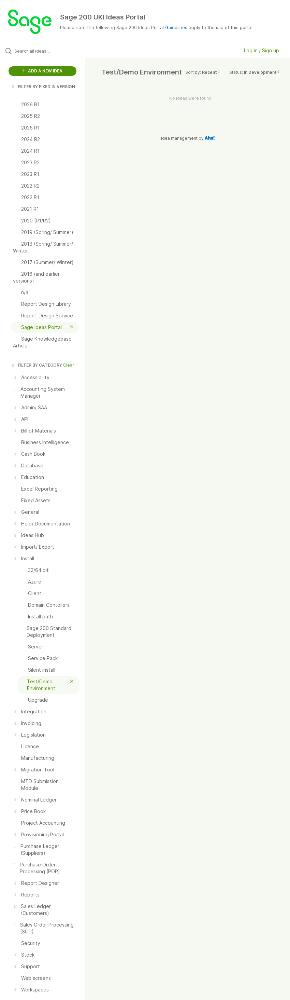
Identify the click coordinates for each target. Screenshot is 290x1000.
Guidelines (176, 27)
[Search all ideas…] (46, 51)
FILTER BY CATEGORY (36, 365)
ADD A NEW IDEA (42, 70)
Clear (68, 365)
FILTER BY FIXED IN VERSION (43, 86)
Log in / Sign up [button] (261, 50)
